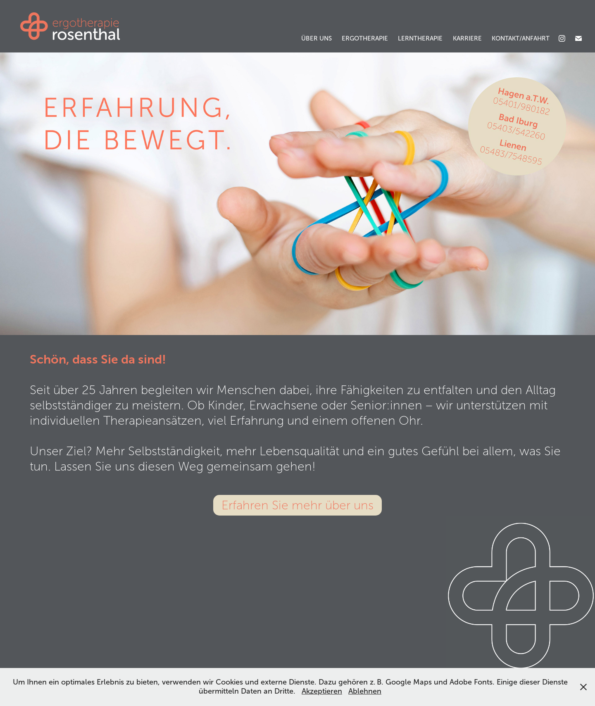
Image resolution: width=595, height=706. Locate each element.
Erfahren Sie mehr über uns (297, 505)
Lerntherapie (420, 38)
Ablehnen (364, 691)
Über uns (316, 38)
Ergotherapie (365, 38)
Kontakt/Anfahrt (521, 38)
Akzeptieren (322, 691)
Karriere (467, 38)
